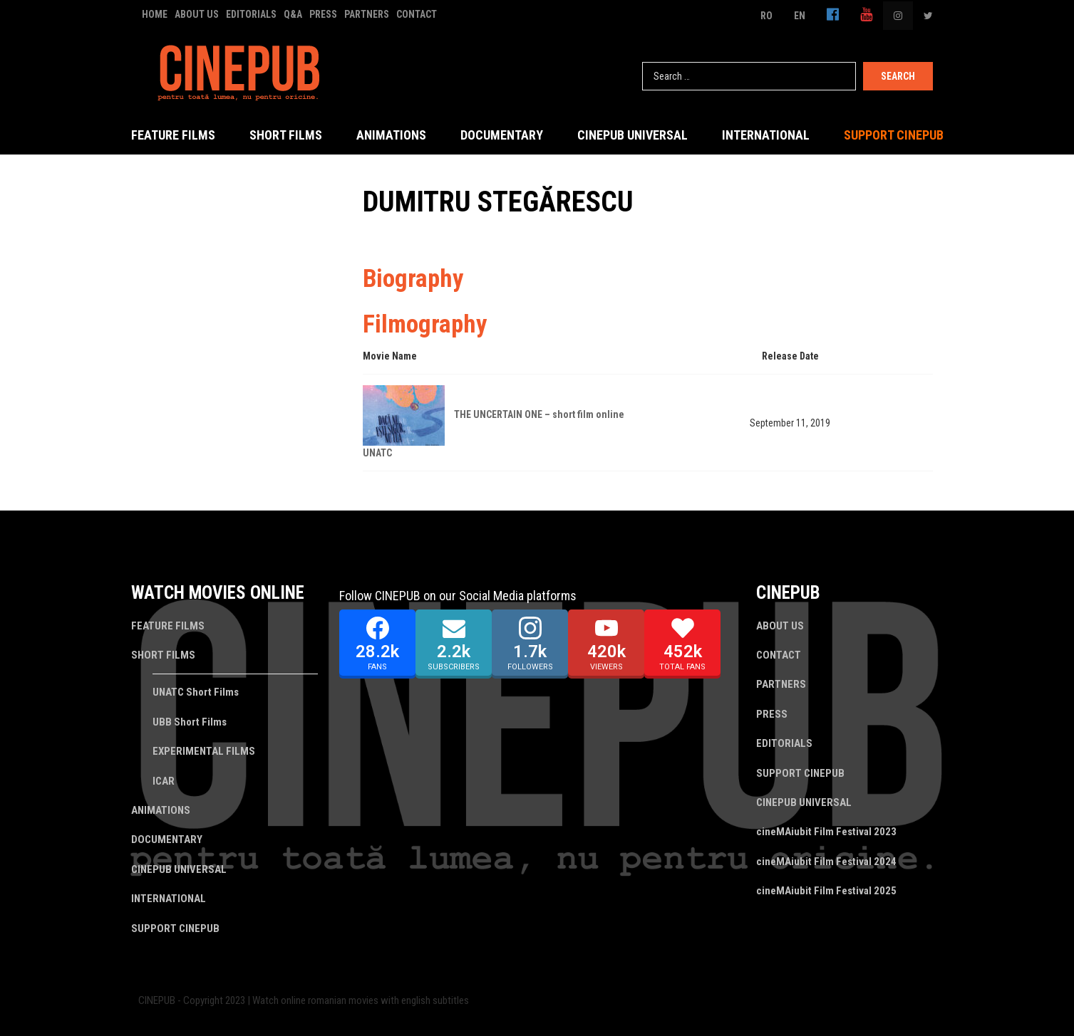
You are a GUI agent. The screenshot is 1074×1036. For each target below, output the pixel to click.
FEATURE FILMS (173, 134)
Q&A (293, 14)
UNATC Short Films (196, 692)
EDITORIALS (251, 14)
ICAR (164, 781)
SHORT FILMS (285, 134)
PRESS (323, 14)
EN (799, 15)
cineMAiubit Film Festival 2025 (826, 890)
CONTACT (416, 14)
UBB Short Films (190, 722)
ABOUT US (197, 14)
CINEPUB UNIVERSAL (632, 134)
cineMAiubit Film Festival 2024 (826, 861)
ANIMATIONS (391, 134)
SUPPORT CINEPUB (894, 134)
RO (766, 15)
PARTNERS (366, 14)
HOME (154, 14)
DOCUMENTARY (501, 134)
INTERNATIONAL (766, 134)
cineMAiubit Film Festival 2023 (826, 831)
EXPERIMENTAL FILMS (204, 751)
